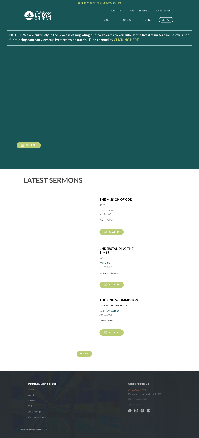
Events (31, 400)
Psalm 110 (105, 263)
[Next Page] (84, 354)
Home (31, 389)
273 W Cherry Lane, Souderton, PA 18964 (145, 394)
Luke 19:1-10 (106, 210)
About (31, 395)
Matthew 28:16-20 (110, 311)
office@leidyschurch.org (138, 399)
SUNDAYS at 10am (137, 390)
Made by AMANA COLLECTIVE (33, 429)
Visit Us (31, 406)
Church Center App (37, 417)
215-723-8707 (134, 405)
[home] (37, 15)
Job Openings (34, 411)
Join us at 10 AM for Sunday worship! (99, 3)
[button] (117, 10)
